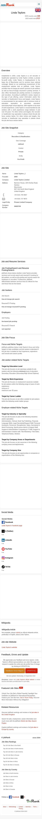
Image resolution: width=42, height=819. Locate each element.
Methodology (12, 806)
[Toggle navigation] (39, 4)
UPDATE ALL (31, 671)
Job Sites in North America (10, 773)
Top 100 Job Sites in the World (11, 745)
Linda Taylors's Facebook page (12, 525)
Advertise (28, 806)
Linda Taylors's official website (25, 679)
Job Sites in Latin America (10, 776)
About (4, 806)
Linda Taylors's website (9, 647)
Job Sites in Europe (8, 779)
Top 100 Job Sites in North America (13, 748)
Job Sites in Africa (8, 783)
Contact (21, 806)
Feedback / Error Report (14, 671)
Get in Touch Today (26, 697)
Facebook (14, 797)
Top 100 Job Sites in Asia (10, 758)
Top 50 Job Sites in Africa (10, 761)
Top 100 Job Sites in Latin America (13, 752)
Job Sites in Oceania (9, 789)
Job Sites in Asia (8, 786)
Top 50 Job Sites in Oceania (11, 765)
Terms (35, 806)
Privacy (21, 808)
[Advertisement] (20, 44)
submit (18, 632)
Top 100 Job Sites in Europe (11, 755)
